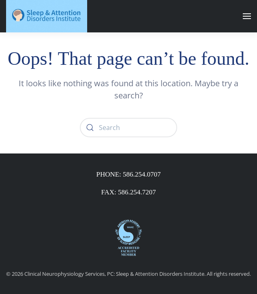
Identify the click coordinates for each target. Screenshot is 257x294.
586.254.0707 (142, 174)
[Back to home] (46, 16)
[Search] (128, 127)
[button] (247, 16)
